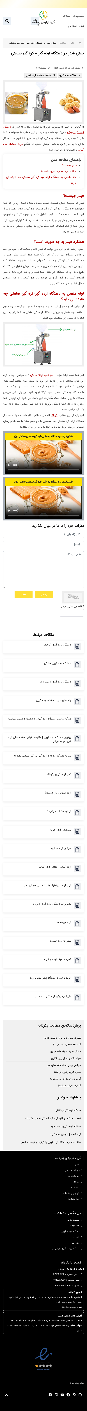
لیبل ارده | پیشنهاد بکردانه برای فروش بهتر (47, 885)
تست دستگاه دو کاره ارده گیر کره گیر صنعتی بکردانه (42, 756)
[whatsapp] (74, 1395)
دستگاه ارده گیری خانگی (57, 663)
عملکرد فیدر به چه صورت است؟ (59, 171)
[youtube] (62, 1395)
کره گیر (76, 1237)
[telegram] (68, 1395)
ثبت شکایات (73, 1199)
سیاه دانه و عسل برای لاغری (66, 1058)
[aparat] (50, 1394)
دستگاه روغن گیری (70, 1231)
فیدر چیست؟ (69, 165)
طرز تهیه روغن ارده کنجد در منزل (53, 996)
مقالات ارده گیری (68, 75)
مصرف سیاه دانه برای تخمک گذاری (62, 1038)
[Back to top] (6, 1395)
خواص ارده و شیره (61, 848)
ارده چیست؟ (64, 922)
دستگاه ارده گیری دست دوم (55, 682)
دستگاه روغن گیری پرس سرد (65, 1248)
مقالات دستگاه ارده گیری (39, 75)
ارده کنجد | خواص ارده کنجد (55, 867)
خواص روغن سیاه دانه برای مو (64, 1065)
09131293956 (59, 1274)
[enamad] (43, 1358)
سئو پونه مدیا (77, 1383)
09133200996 (60, 1280)
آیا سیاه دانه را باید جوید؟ (67, 1045)
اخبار (77, 1164)
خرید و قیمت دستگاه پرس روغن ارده (50, 978)
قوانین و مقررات (71, 1193)
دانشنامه (75, 1187)
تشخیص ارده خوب (60, 830)
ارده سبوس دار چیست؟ (58, 793)
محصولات (78, 16)
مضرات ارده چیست (60, 941)
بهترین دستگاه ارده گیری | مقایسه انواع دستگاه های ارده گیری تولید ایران (39, 739)
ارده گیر (75, 1243)
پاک (23, 595)
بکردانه (54, 415)
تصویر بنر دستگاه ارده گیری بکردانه (51, 904)
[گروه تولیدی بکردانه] (43, 17)
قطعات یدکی (73, 1220)
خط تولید (74, 1225)
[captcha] (72, 613)
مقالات (76, 1182)
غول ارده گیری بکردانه (59, 774)
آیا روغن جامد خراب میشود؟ (65, 1079)
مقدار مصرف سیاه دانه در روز (65, 1051)
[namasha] (80, 1394)
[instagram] (56, 1395)
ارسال (44, 595)
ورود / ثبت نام (76, 26)
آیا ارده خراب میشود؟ (59, 811)
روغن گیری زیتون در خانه (67, 1072)
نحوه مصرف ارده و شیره (57, 959)
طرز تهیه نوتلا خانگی (41, 375)
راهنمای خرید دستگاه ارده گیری (53, 700)
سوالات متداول (72, 1170)
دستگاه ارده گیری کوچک (57, 645)
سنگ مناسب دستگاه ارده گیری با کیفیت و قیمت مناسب (39, 719)
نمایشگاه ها (73, 1176)
